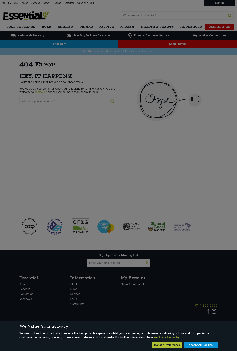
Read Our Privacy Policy (166, 337)
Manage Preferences (167, 345)
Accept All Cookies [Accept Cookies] (201, 345)
